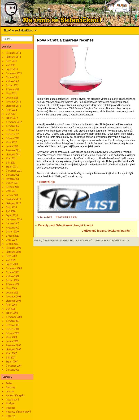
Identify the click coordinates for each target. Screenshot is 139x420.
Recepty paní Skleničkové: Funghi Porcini (63, 225)
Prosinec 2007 (13, 345)
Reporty (10, 415)
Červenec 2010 (14, 219)
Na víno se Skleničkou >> (20, 30)
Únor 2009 (11, 288)
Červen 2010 (12, 223)
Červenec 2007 (14, 365)
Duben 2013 (12, 85)
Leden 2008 (12, 341)
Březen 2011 (12, 187)
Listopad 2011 (13, 154)
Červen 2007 (12, 369)
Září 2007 (10, 357)
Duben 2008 (12, 329)
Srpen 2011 (12, 166)
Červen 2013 (12, 77)
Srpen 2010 (12, 215)
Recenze (10, 407)
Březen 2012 (12, 138)
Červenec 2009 (14, 268)
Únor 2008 (11, 337)
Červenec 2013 (14, 73)
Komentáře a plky (67, 216)
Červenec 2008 (14, 317)
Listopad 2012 (13, 105)
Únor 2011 (11, 191)
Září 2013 (10, 65)
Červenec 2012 (14, 122)
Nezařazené (12, 399)
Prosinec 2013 (13, 52)
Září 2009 (10, 260)
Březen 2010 (12, 235)
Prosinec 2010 (13, 199)
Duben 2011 (12, 182)
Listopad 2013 (13, 57)
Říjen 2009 (11, 256)
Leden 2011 (12, 195)
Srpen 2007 (12, 361)
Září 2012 (10, 113)
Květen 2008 (12, 325)
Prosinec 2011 (13, 150)
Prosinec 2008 (13, 296)
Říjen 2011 (11, 158)
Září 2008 (10, 308)
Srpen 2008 (12, 312)
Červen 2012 (12, 126)
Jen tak (10, 391)
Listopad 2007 (13, 349)
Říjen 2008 (11, 304)
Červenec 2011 (14, 170)
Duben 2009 (12, 280)
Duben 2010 (12, 231)
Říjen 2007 (11, 353)
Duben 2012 (12, 134)
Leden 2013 (12, 97)
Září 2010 (10, 211)
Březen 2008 (12, 333)
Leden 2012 (12, 146)
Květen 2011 (12, 178)
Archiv (9, 383)
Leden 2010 (12, 243)
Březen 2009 (12, 284)
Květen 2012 (12, 130)
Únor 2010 (11, 239)
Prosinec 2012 (13, 101)
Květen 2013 (12, 81)
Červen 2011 (12, 174)
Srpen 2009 (12, 264)
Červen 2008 (12, 321)
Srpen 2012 (12, 117)
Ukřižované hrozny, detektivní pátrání (107, 230)
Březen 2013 (12, 89)
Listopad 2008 (13, 300)
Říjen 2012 (11, 109)
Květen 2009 (12, 276)
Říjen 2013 (11, 61)
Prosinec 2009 (13, 247)
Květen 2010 (12, 227)
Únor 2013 (11, 93)
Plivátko (10, 403)
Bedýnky (10, 387)
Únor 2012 (11, 142)
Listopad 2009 (13, 252)
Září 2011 (10, 162)
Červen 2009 (12, 272)
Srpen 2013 (12, 69)
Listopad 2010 (13, 203)
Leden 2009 (12, 292)
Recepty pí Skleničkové (18, 411)
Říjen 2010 (11, 207)
